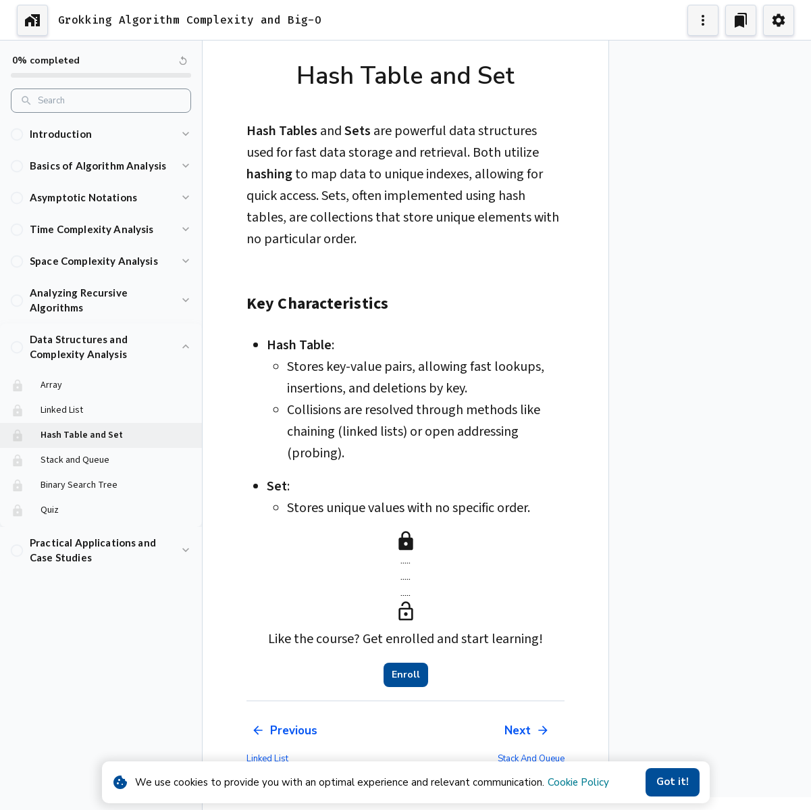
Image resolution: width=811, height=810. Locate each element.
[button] (101, 134)
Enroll (406, 675)
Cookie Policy (578, 782)
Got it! (673, 782)
